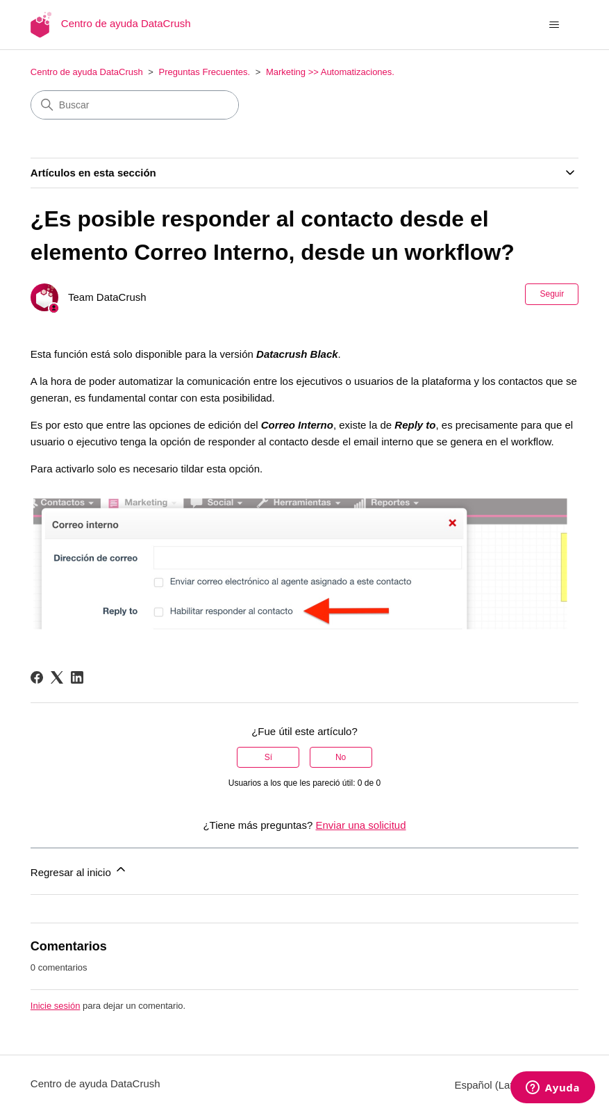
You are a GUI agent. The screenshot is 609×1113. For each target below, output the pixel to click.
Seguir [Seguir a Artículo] (552, 294)
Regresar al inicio (79, 870)
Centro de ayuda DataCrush (87, 72)
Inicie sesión (56, 1005)
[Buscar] (134, 105)
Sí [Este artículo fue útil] (268, 757)
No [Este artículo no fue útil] (340, 757)
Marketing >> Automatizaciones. (330, 72)
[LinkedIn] (77, 677)
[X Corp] (57, 677)
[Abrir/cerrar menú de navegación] (553, 25)
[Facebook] (37, 677)
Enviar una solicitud (360, 825)
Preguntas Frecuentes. (205, 72)
